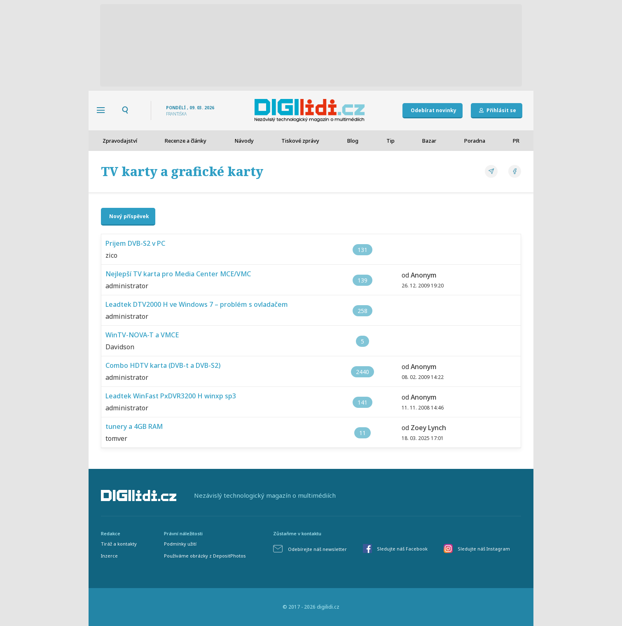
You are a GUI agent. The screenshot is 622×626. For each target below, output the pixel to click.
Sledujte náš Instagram (484, 549)
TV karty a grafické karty (182, 171)
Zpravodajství (120, 140)
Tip (390, 140)
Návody (244, 140)
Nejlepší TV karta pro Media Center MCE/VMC (178, 273)
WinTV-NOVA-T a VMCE (142, 334)
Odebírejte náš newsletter (317, 549)
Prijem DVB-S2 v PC (135, 243)
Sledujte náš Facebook (402, 549)
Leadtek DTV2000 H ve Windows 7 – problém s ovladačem (196, 304)
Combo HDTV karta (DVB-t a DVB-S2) (162, 365)
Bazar (429, 140)
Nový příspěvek (129, 216)
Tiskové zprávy (300, 140)
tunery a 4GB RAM (134, 426)
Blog (352, 140)
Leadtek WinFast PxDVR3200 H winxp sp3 (170, 395)
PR (516, 140)
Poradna (474, 140)
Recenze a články (185, 140)
